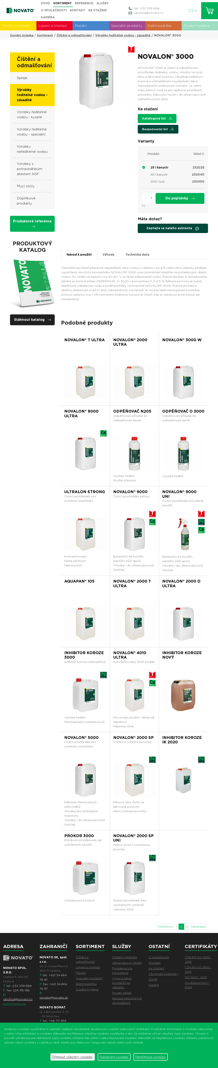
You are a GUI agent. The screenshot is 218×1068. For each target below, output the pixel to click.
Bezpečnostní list (158, 129)
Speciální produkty (126, 26)
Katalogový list (157, 118)
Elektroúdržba (159, 26)
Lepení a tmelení (53, 26)
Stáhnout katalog (32, 320)
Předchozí (165, 926)
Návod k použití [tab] (79, 254)
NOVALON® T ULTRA (84, 340)
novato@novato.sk (54, 997)
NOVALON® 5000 (81, 737)
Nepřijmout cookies (150, 1057)
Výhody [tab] (108, 254)
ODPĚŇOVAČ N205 (132, 411)
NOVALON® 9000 (130, 491)
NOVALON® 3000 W (182, 340)
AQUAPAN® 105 (79, 581)
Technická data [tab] (137, 254)
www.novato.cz (14, 1003)
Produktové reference (32, 223)
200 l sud (157, 181)
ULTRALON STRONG (84, 491)
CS (192, 10)
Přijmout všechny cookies (72, 1057)
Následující (198, 926)
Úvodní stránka (21, 35)
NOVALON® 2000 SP (133, 737)
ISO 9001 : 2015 (196, 977)
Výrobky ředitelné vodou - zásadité (123, 35)
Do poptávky (180, 198)
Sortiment (45, 35)
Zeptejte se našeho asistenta (172, 228)
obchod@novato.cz (149, 12)
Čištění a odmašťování (19, 26)
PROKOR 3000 (79, 835)
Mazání (81, 26)
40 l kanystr (159, 174)
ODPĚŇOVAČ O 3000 (183, 411)
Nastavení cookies (114, 1057)
